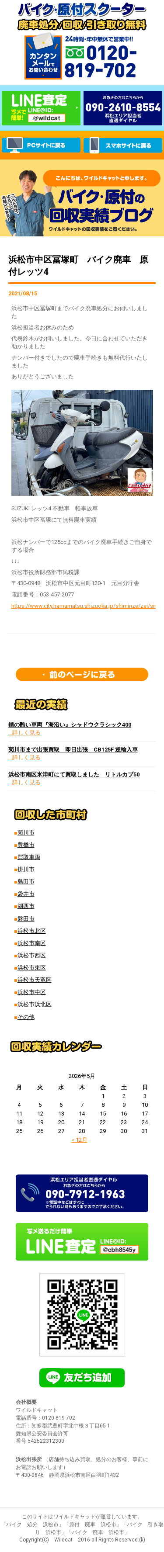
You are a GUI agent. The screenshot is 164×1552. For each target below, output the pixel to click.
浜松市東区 (31, 967)
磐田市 (26, 918)
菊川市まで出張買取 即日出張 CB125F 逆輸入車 (73, 749)
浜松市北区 (31, 931)
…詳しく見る (24, 732)
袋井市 (26, 893)
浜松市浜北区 (34, 1004)
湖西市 (26, 906)
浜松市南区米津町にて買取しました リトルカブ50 (74, 774)
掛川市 (26, 869)
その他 (26, 1017)
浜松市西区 (31, 955)
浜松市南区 (31, 943)
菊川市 (26, 832)
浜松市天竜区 (34, 980)
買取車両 (28, 857)
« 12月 (79, 1139)
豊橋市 (26, 845)
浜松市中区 (31, 992)
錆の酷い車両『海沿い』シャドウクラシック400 (69, 724)
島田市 (26, 881)
